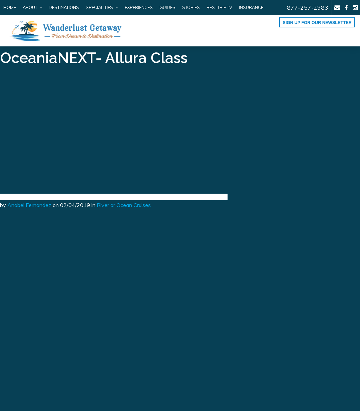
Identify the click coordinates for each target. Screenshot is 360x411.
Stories (191, 7)
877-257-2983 (307, 7)
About (30, 7)
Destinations (64, 7)
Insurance (251, 7)
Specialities (99, 7)
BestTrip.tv (219, 7)
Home (9, 7)
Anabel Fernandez (29, 205)
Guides (167, 7)
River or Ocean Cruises (124, 205)
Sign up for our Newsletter (317, 22)
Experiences (139, 7)
